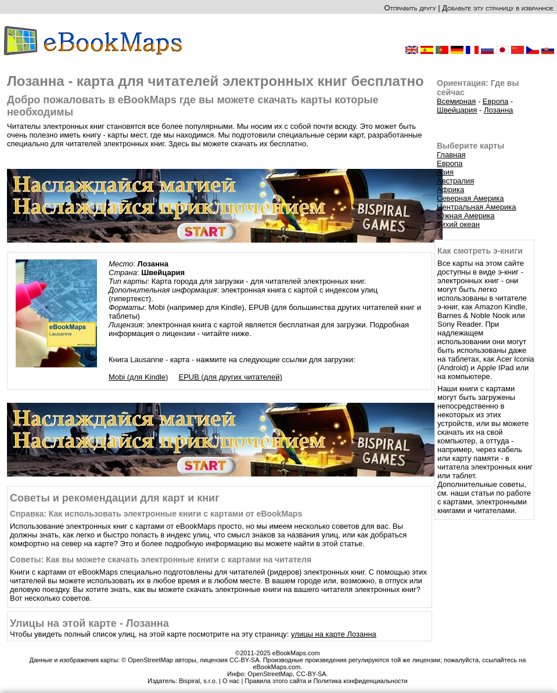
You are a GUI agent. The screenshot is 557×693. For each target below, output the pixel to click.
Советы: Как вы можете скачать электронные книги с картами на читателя (160, 559)
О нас (230, 680)
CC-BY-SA (311, 673)
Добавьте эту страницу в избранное (498, 7)
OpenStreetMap (270, 673)
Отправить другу (410, 7)
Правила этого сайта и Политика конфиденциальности (326, 680)
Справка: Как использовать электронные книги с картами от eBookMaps (156, 513)
